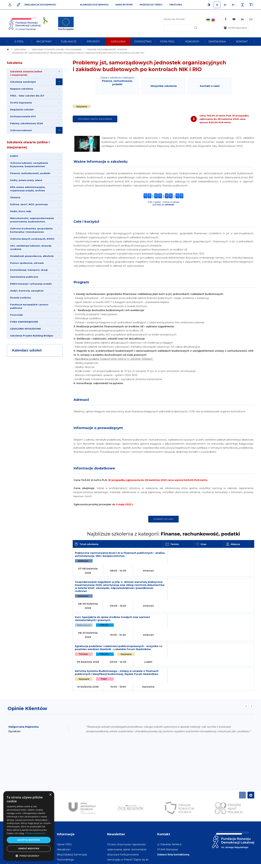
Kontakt (163, 783)
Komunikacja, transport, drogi (29, 270)
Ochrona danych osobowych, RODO (32, 238)
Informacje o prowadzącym (98, 428)
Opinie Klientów (27, 658)
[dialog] (28, 826)
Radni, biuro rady (20, 211)
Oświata (15, 197)
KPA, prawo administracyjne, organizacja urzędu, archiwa (27, 189)
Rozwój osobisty (20, 297)
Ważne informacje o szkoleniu (100, 162)
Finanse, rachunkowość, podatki (30, 173)
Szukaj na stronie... (175, 19)
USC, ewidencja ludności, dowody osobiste (30, 247)
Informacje (66, 783)
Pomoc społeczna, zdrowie (27, 263)
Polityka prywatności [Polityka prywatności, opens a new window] (35, 833)
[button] (29, 855)
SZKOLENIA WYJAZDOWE (25, 328)
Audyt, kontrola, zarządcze (27, 290)
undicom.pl (247, 859)
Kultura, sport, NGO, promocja (29, 204)
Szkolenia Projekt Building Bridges (31, 335)
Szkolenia (14, 63)
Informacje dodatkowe (94, 468)
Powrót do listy (163, 519)
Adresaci (81, 400)
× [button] (50, 795)
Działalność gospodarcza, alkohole (32, 256)
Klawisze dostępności (94, 4)
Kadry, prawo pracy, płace (26, 180)
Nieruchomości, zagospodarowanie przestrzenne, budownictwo (32, 220)
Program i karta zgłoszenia (95, 119)
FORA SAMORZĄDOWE (24, 321)
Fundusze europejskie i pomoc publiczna (29, 306)
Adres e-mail (115, 823)
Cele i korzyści (86, 222)
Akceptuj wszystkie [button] (28, 839)
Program (81, 282)
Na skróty (14, 783)
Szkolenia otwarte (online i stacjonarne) (28, 144)
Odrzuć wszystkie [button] (28, 848)
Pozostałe (16, 314)
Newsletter (116, 783)
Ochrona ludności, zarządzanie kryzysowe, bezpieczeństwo (29, 165)
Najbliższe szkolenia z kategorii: (163, 534)
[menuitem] (19, 41)
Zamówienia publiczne (24, 276)
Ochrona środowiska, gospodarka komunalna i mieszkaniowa (31, 230)
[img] (65, 23)
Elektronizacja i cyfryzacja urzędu (31, 283)
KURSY (14, 156)
